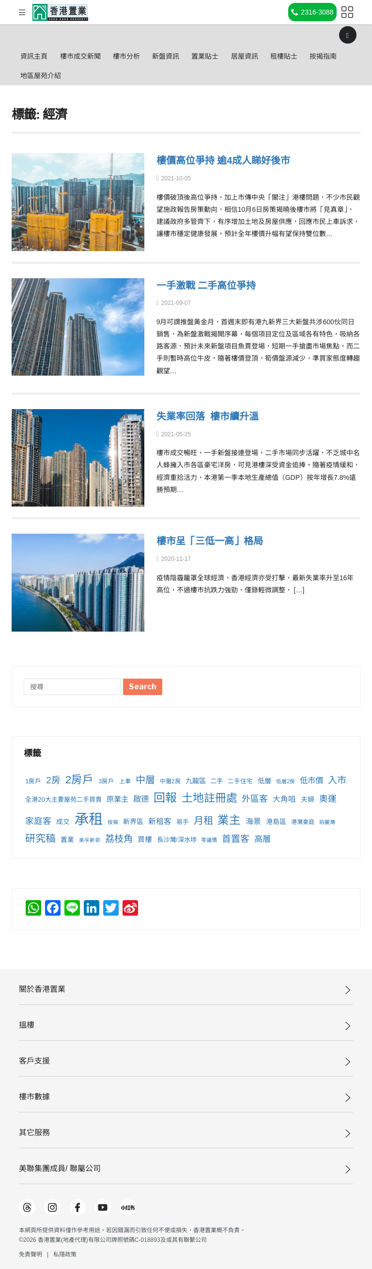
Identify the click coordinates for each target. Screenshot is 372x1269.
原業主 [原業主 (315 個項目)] (117, 799)
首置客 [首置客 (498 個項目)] (235, 839)
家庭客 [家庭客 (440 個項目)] (38, 821)
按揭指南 (37, 75)
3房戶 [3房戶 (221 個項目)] (106, 781)
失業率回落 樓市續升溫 (212, 416)
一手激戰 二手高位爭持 (211, 285)
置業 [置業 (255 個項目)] (67, 839)
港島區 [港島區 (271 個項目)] (276, 821)
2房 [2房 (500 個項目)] (53, 780)
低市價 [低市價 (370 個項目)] (311, 780)
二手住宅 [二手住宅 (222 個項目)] (240, 781)
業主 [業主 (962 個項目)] (229, 820)
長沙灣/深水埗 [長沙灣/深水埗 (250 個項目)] (177, 839)
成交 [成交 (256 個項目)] (63, 821)
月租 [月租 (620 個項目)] (203, 820)
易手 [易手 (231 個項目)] (182, 821)
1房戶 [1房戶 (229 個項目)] (33, 781)
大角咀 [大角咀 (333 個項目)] (284, 799)
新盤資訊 (192, 56)
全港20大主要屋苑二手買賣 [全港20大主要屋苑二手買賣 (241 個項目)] (63, 799)
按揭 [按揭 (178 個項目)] (113, 822)
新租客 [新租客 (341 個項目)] (159, 821)
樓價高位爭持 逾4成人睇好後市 (230, 160)
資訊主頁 (37, 56)
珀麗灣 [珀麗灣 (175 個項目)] (327, 822)
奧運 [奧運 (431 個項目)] (328, 799)
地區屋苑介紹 (91, 75)
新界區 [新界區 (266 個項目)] (133, 821)
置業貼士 (239, 56)
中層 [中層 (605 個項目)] (145, 780)
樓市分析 (145, 56)
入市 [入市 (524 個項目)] (337, 780)
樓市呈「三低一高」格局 (215, 541)
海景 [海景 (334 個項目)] (253, 821)
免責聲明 (30, 1254)
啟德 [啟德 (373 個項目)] (141, 798)
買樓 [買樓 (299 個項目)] (145, 839)
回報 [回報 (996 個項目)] (165, 797)
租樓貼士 (333, 56)
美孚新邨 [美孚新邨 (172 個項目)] (89, 840)
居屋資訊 (286, 56)
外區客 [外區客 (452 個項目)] (255, 799)
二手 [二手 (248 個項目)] (216, 781)
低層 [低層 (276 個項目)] (264, 781)
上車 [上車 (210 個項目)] (125, 781)
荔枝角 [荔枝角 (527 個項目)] (119, 839)
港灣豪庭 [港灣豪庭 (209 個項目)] (302, 822)
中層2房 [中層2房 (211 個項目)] (170, 781)
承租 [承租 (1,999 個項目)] (89, 819)
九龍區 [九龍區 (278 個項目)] (196, 781)
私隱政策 (65, 1254)
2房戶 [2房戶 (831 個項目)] (79, 780)
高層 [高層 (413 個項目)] (262, 839)
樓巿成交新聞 (91, 56)
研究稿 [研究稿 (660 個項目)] (40, 838)
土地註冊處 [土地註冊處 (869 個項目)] (209, 798)
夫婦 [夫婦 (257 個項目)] (307, 799)
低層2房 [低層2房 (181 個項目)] (285, 781)
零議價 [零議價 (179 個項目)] (209, 840)
